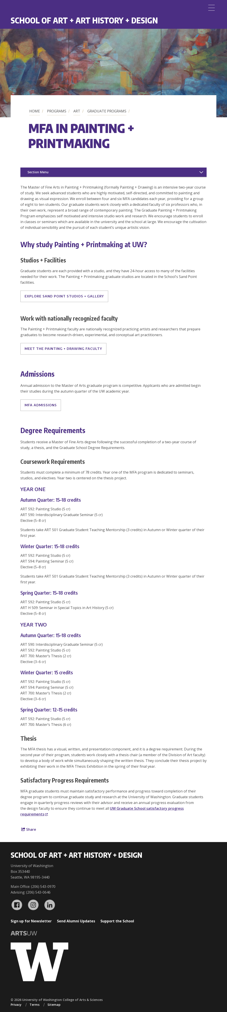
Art (76, 111)
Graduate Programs (106, 111)
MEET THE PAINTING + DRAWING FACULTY (63, 349)
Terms (34, 1004)
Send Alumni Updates (76, 921)
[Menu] (211, 8)
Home (34, 111)
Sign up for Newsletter (31, 921)
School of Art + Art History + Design (84, 20)
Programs (56, 111)
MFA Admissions (41, 405)
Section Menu (38, 172)
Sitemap (54, 1004)
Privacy (16, 1004)
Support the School (117, 921)
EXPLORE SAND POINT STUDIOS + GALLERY (64, 296)
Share (28, 829)
